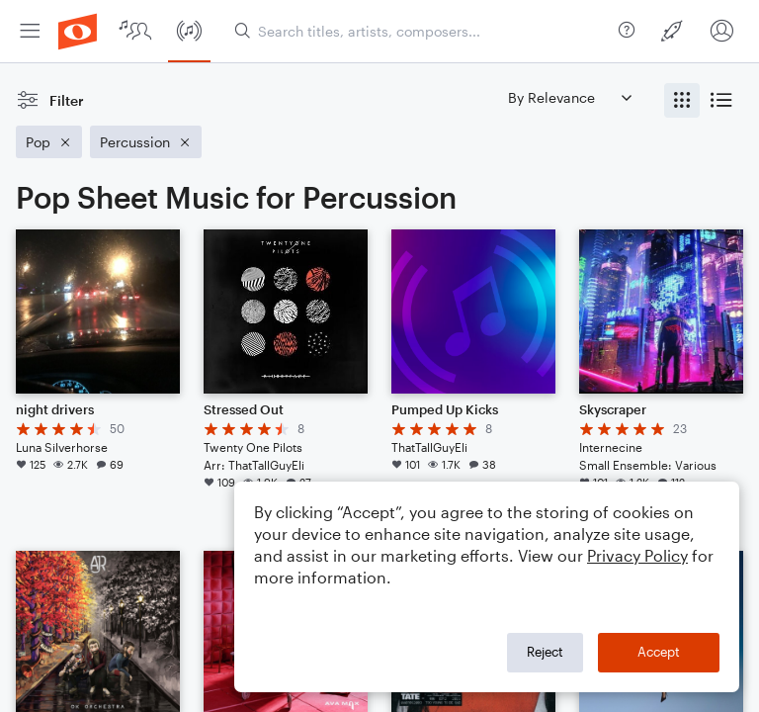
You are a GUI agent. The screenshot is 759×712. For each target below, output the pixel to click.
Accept (658, 652)
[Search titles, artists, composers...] (422, 31)
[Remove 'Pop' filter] (49, 142)
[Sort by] (569, 97)
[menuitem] (30, 31)
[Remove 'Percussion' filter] (146, 142)
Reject (545, 652)
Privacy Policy (637, 555)
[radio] (682, 100)
